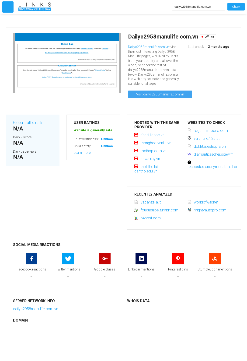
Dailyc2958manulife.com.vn (148, 47)
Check (236, 6)
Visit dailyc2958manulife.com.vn (160, 94)
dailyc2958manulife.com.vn (35, 309)
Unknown (108, 139)
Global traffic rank (27, 122)
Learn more (82, 152)
